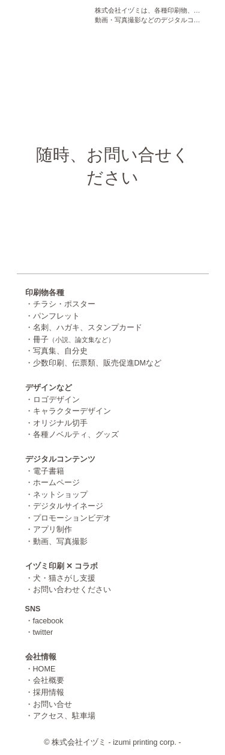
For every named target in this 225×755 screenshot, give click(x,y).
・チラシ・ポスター (60, 304)
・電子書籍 (44, 471)
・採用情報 (44, 692)
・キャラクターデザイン (68, 411)
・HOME (40, 669)
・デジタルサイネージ (64, 506)
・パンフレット (52, 316)
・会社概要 (44, 680)
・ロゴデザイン (52, 400)
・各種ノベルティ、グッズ (72, 434)
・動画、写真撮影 (56, 541)
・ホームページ (52, 482)
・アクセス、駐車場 (60, 716)
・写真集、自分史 (56, 351)
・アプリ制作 (48, 529)
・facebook (44, 621)
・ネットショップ (56, 495)
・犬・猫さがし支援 (60, 578)
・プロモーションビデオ (68, 518)
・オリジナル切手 (56, 423)
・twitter (39, 632)
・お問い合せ (48, 704)
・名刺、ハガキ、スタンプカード (83, 327)
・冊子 (70, 339)
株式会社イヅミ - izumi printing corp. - (116, 742)
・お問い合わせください (68, 589)
